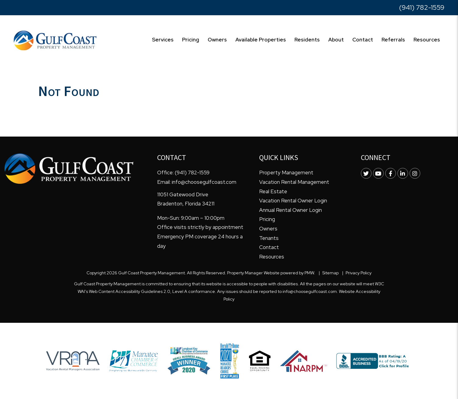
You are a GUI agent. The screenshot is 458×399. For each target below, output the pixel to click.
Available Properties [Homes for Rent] (260, 39)
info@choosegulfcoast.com (204, 182)
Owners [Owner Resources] (217, 39)
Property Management (286, 172)
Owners (268, 228)
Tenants (269, 238)
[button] (366, 173)
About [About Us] (336, 39)
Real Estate (273, 191)
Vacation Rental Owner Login (293, 200)
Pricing (190, 39)
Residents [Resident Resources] (307, 39)
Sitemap (330, 273)
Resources (427, 39)
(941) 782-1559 (421, 7)
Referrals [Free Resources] (393, 39)
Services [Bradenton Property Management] (163, 39)
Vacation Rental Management (294, 182)
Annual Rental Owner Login (290, 210)
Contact (362, 39)
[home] (55, 40)
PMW (309, 273)
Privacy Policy (359, 273)
